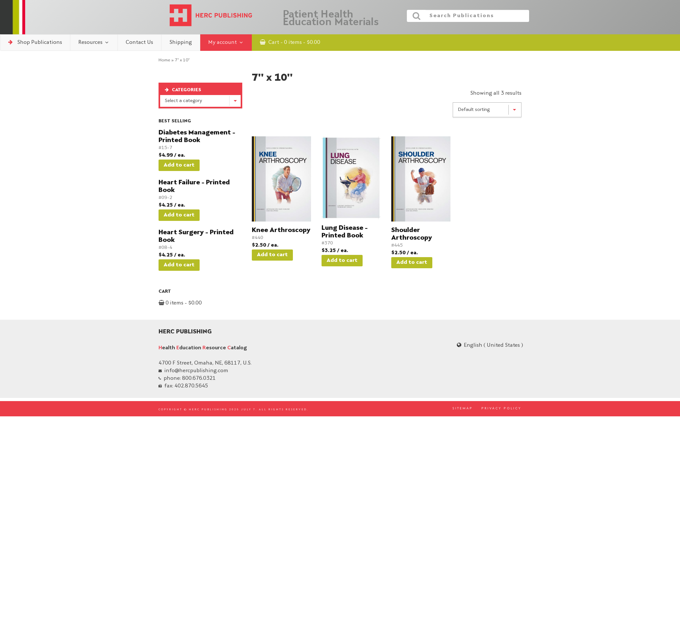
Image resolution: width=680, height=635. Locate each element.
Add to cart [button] (179, 165)
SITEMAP (462, 408)
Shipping (180, 42)
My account (226, 42)
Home (164, 60)
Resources (94, 42)
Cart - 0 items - (290, 42)
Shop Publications (35, 42)
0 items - (180, 303)
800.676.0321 (199, 378)
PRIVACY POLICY (501, 408)
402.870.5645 (191, 386)
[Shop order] (487, 110)
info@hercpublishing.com (196, 370)
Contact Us (139, 42)
